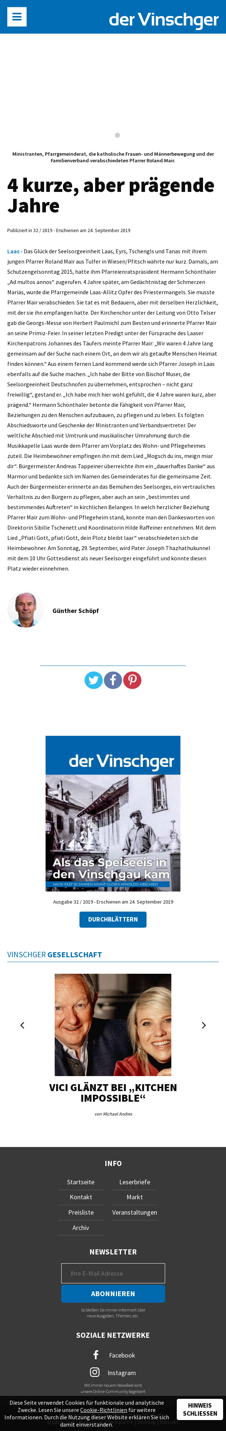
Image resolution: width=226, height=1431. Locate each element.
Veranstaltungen (134, 1212)
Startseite (80, 1182)
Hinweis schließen (200, 1409)
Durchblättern (113, 919)
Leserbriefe (134, 1182)
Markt (134, 1197)
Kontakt (81, 1197)
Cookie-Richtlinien (103, 1409)
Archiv (81, 1227)
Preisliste (81, 1212)
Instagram (113, 1372)
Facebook (113, 1355)
